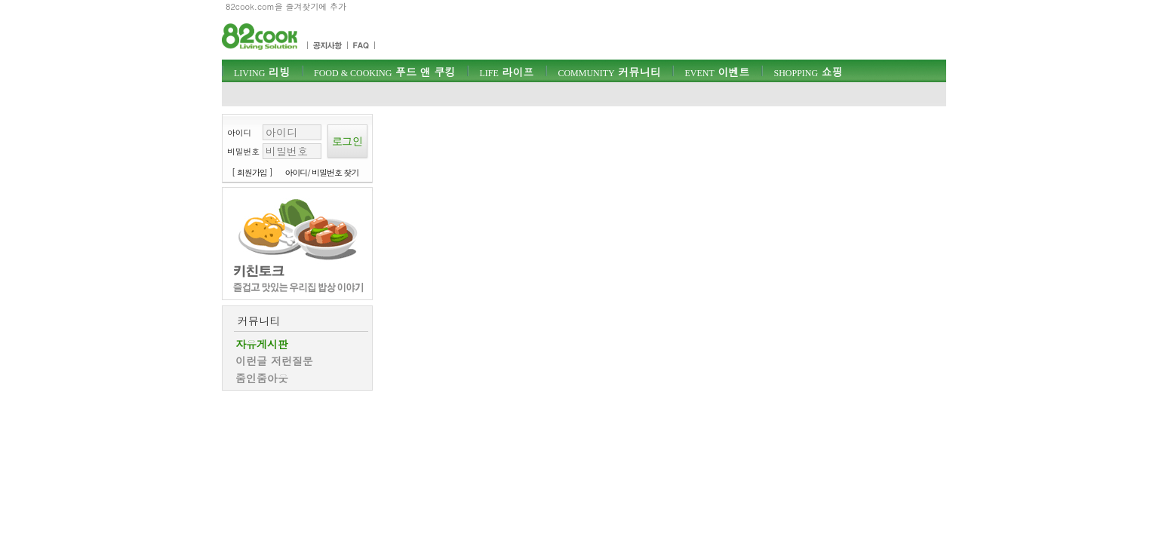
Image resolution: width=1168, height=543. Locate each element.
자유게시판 (261, 343)
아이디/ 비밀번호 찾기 (322, 172)
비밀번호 (243, 151)
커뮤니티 (609, 71)
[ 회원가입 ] (252, 172)
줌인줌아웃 (261, 377)
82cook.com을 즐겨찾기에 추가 (286, 6)
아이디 (239, 132)
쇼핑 (807, 71)
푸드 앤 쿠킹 (384, 71)
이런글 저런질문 (274, 360)
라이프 (506, 71)
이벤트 (716, 71)
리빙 (262, 71)
